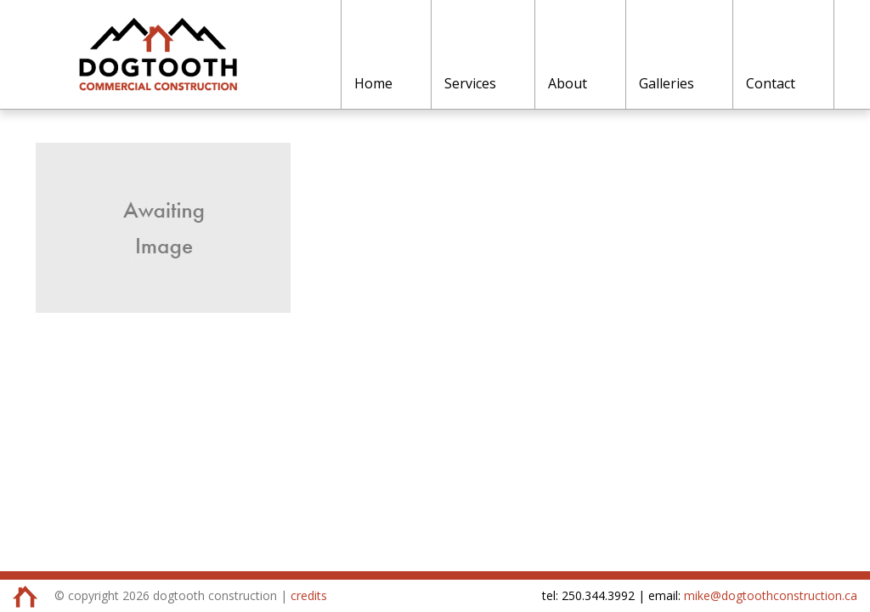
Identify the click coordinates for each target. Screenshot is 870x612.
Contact (770, 83)
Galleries (666, 83)
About (567, 83)
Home (373, 83)
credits (309, 595)
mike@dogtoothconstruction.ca (770, 595)
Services (470, 83)
